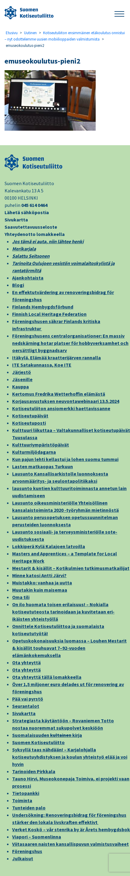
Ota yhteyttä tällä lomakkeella (46, 677)
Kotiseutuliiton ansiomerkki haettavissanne (61, 408)
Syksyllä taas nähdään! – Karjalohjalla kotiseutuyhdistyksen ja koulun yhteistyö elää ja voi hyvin (69, 757)
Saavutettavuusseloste (31, 227)
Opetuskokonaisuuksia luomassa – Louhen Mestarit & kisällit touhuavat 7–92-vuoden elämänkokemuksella (69, 648)
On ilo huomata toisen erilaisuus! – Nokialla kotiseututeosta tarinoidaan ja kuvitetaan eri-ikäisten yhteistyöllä (63, 611)
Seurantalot (25, 706)
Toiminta (22, 800)
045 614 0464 (34, 205)
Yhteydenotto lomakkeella (35, 234)
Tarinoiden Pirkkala (33, 771)
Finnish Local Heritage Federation (49, 314)
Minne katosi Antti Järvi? (39, 575)
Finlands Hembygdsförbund (42, 307)
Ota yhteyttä (26, 662)
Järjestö (21, 372)
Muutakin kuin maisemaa (39, 590)
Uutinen (30, 32)
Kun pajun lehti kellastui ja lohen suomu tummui (65, 459)
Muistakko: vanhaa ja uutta (42, 583)
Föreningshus (27, 851)
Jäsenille (22, 379)
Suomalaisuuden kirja (47, 735)
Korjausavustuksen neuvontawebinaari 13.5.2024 (65, 401)
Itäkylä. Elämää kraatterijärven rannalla (56, 358)
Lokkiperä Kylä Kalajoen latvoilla (48, 546)
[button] (119, 13)
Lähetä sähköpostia (27, 212)
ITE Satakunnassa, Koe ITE (41, 365)
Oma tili (20, 597)
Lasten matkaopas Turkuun (42, 466)
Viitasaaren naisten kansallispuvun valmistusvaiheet (70, 844)
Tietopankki (25, 793)
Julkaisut (22, 858)
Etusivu (12, 32)
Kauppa (20, 387)
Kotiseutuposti (29, 423)
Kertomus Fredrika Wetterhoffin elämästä (58, 394)
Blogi (18, 285)
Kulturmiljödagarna (34, 452)
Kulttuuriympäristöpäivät (40, 445)
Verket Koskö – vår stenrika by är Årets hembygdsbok (71, 829)
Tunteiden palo (29, 808)
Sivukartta (16, 220)
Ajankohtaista (27, 278)
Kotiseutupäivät (30, 416)
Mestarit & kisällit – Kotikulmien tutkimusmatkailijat (70, 568)
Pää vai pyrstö (27, 699)
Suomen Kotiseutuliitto (38, 742)
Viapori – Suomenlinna (36, 837)
